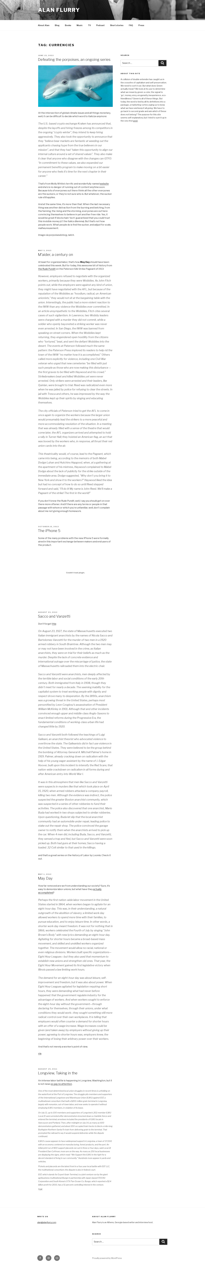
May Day (45, 878)
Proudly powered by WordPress (107, 1258)
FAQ (131, 25)
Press (141, 25)
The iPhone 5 (49, 530)
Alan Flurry (59, 10)
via (39, 1053)
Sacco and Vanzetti (54, 616)
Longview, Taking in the (57, 1073)
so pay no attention (61, 1084)
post (135, 121)
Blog (57, 25)
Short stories (116, 25)
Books (68, 25)
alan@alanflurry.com (46, 1222)
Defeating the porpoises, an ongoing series (74, 59)
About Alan (43, 25)
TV (89, 25)
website (104, 183)
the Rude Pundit (47, 269)
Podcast (100, 25)
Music (80, 25)
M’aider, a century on (55, 254)
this (54, 623)
